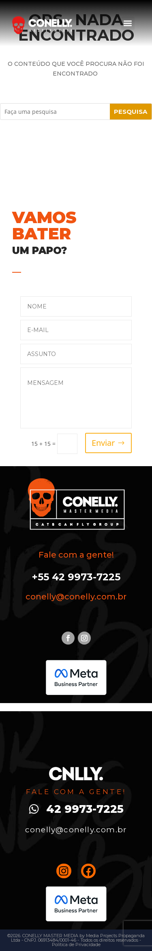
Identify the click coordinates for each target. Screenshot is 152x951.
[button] (128, 23)
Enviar (103, 442)
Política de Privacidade (76, 944)
